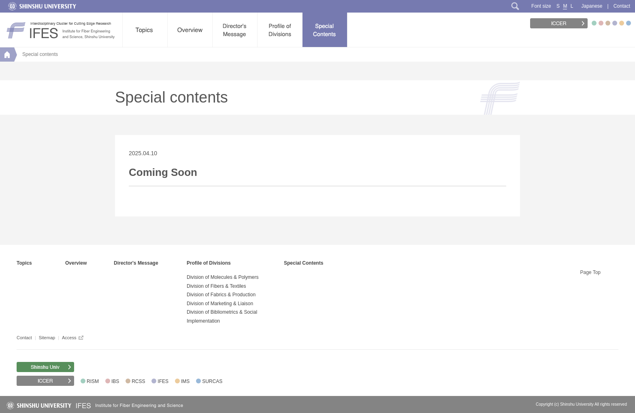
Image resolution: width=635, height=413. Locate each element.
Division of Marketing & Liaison (220, 303)
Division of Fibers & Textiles (216, 286)
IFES (163, 381)
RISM (93, 381)
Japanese (591, 6)
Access (69, 337)
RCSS (138, 381)
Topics (24, 263)
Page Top (590, 272)
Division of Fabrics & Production (221, 294)
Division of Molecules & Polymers (222, 277)
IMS (185, 381)
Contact (622, 6)
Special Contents (303, 263)
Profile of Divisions (209, 263)
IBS (115, 381)
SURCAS (212, 381)
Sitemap (47, 337)
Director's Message (136, 263)
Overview (76, 263)
